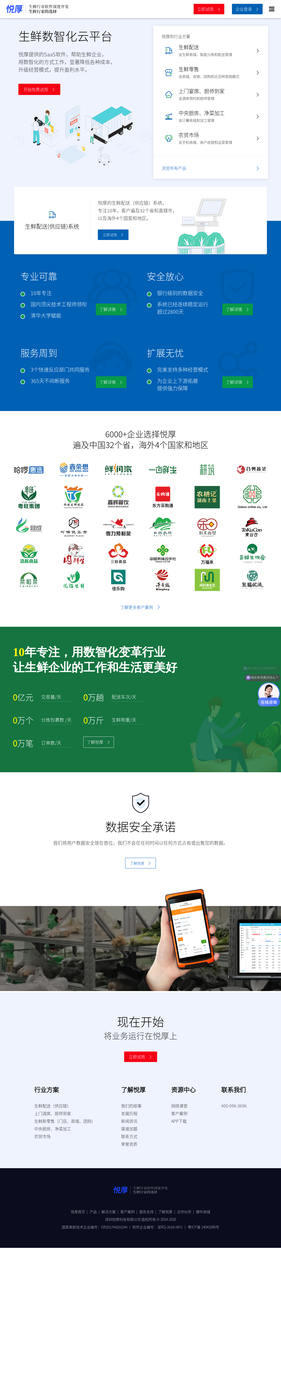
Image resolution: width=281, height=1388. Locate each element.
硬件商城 (203, 1211)
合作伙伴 (186, 1211)
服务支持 (148, 1211)
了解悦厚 (167, 1211)
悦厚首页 (80, 1211)
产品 (95, 1211)
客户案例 (129, 1211)
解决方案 (110, 1211)
